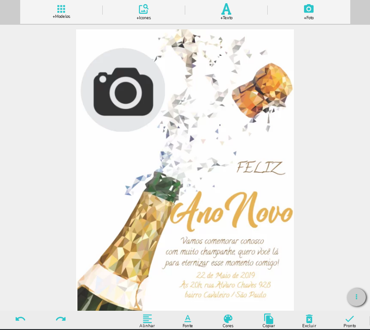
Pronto (350, 320)
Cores (228, 320)
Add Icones (144, 10)
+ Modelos (61, 10)
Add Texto (226, 10)
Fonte (188, 320)
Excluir (309, 320)
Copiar (269, 320)
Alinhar (147, 320)
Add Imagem (309, 10)
